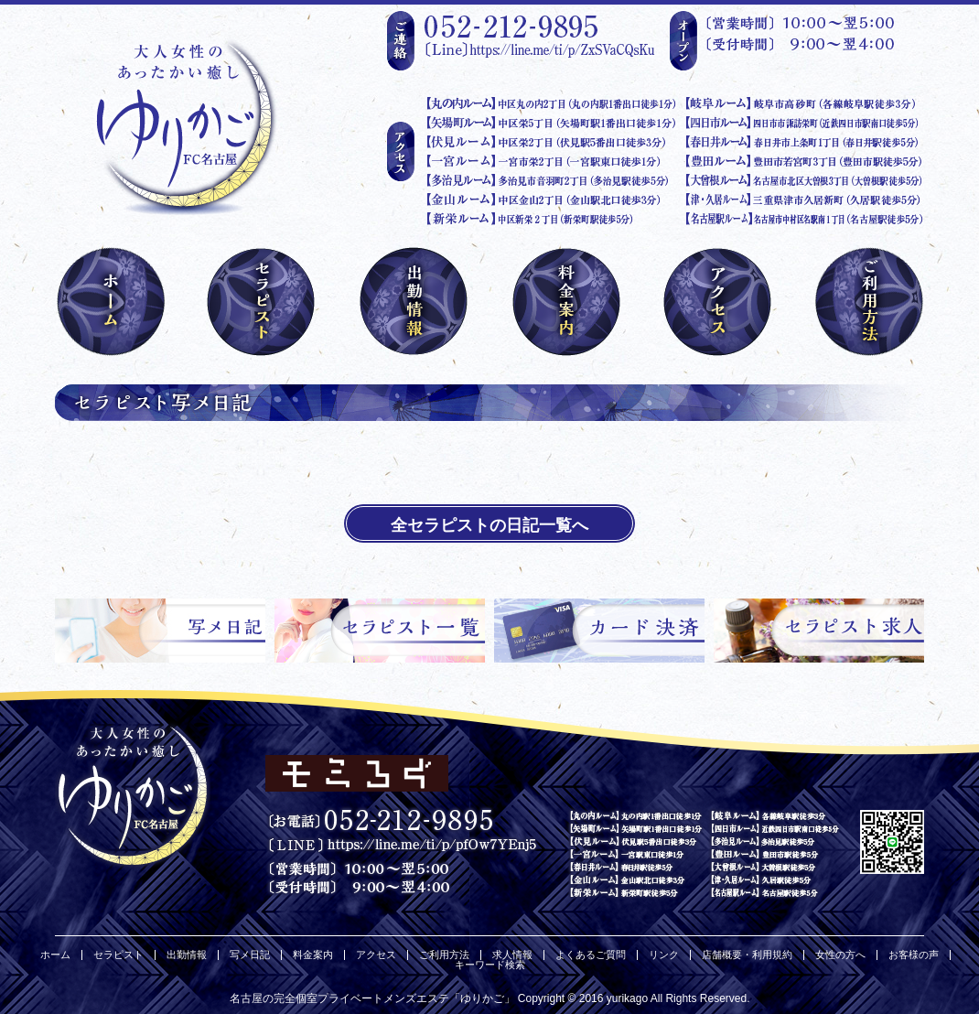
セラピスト (118, 955)
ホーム (55, 955)
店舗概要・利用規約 (747, 955)
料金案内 (313, 955)
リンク (664, 955)
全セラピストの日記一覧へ (489, 525)
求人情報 (512, 955)
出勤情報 (187, 955)
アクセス (376, 955)
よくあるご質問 (590, 955)
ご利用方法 (444, 955)
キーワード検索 (490, 965)
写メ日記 (250, 955)
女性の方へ (840, 955)
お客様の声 (913, 955)
